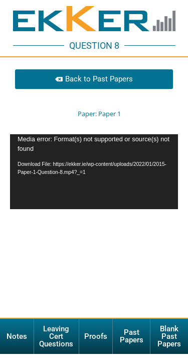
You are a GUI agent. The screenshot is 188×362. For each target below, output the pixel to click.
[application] (94, 171)
